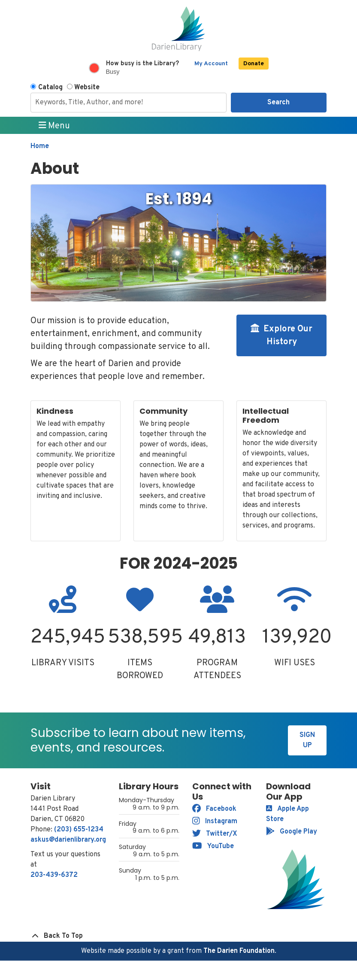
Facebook (214, 809)
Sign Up (307, 740)
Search (278, 102)
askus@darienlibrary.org (68, 840)
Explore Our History (281, 336)
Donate (253, 63)
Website (87, 87)
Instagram (214, 821)
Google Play (291, 832)
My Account (211, 63)
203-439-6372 (54, 875)
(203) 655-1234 (78, 829)
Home (39, 146)
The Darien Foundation (239, 951)
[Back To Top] (178, 936)
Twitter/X (214, 834)
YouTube (213, 846)
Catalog (50, 87)
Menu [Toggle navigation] (54, 125)
